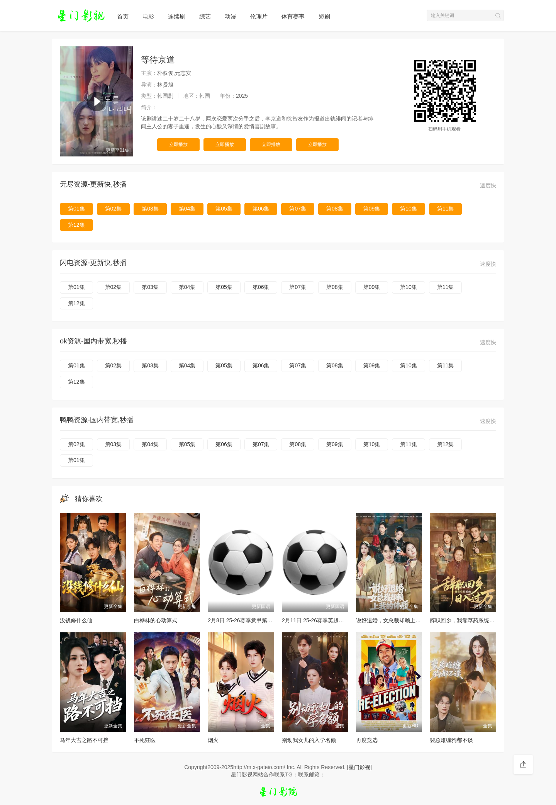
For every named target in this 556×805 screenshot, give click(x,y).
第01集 (76, 208)
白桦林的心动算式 (155, 620)
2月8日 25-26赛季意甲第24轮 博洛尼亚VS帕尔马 (266, 620)
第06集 (261, 208)
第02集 (113, 208)
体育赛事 (293, 16)
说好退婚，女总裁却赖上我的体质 (396, 620)
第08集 (334, 208)
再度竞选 (367, 740)
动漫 (230, 16)
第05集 (223, 208)
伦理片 (259, 16)
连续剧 (176, 16)
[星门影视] (359, 767)
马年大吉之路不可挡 (84, 740)
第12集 (76, 225)
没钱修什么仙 (76, 620)
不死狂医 (145, 740)
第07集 (297, 208)
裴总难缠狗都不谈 (451, 740)
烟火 (213, 740)
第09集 (371, 208)
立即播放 (178, 144)
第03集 (150, 208)
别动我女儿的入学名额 (309, 740)
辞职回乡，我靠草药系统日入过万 (470, 620)
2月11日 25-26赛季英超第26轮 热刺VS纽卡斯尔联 (342, 620)
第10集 (408, 208)
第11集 (445, 208)
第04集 (187, 208)
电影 (148, 16)
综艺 (205, 16)
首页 (123, 16)
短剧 (324, 16)
